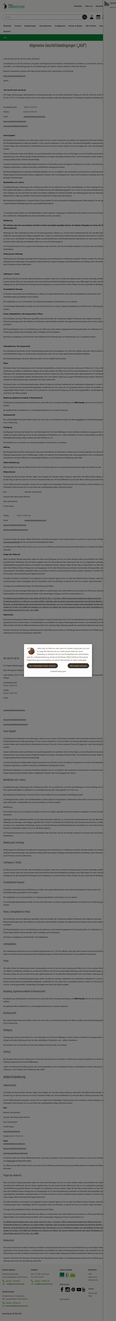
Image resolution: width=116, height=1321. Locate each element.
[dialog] (58, 660)
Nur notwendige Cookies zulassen (42, 666)
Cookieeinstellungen (58, 671)
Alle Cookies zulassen (78, 666)
